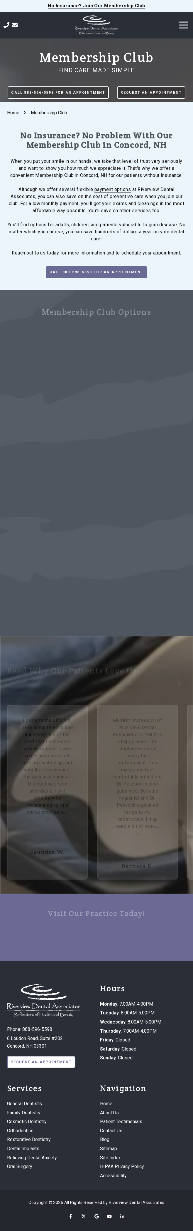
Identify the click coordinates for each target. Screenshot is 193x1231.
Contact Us (15, 25)
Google (96, 1216)
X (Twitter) (83, 1216)
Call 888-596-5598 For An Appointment (58, 93)
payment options (112, 189)
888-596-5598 (37, 1029)
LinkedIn (122, 1216)
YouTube (109, 1216)
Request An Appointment (151, 93)
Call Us (6, 25)
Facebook (71, 1216)
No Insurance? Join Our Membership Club (96, 6)
